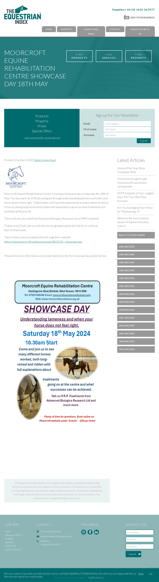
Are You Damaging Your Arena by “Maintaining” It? (135, 209)
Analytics (9, 538)
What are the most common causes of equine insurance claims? (133, 222)
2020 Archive (127, 294)
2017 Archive (127, 318)
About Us (9, 542)
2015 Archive (127, 333)
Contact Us (10, 545)
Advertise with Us (140, 31)
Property (67, 29)
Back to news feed (45, 160)
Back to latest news (132, 235)
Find (79, 56)
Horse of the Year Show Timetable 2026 (131, 170)
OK (150, 573)
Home (49, 29)
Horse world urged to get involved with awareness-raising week (132, 182)
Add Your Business (139, 17)
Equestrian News (91, 31)
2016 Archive (127, 326)
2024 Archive (127, 262)
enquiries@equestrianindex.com (55, 536)
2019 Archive (127, 302)
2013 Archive (127, 349)
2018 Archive (127, 310)
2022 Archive (127, 278)
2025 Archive (127, 254)
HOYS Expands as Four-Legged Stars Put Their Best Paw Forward (135, 197)
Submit (144, 140)
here (141, 573)
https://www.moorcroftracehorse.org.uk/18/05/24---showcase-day (43, 241)
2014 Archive (127, 341)
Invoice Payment (13, 549)
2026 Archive (127, 247)
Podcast (115, 29)
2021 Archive (127, 286)
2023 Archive (127, 270)
